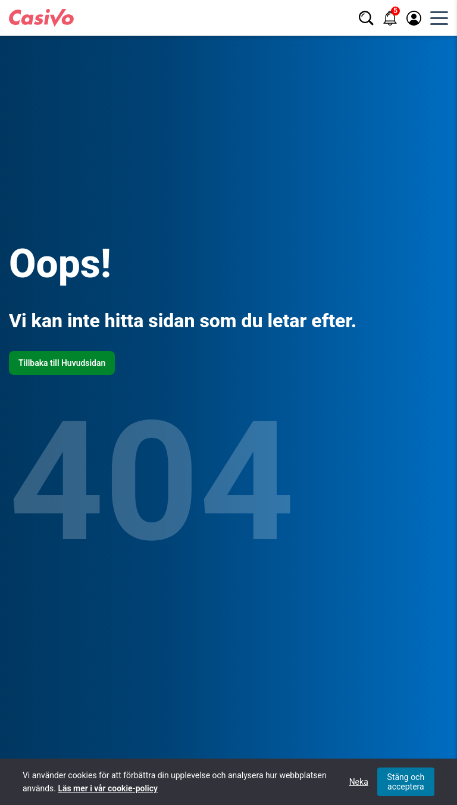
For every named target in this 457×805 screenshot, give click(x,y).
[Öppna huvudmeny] (439, 18)
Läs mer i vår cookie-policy (107, 788)
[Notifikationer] (390, 18)
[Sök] (366, 18)
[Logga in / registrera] (413, 18)
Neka (358, 782)
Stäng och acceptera (406, 781)
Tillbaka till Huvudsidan (61, 363)
